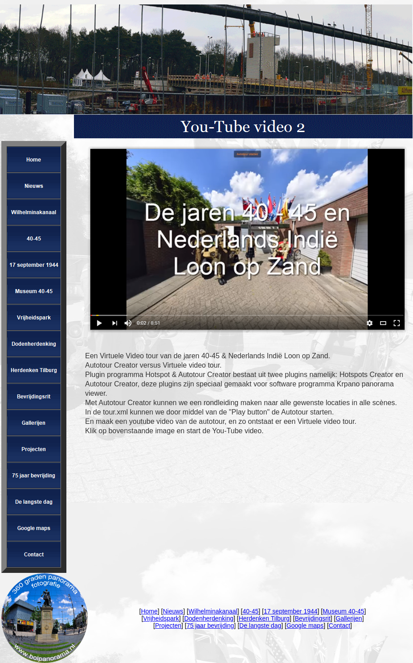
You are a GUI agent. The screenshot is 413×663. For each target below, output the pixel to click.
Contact (339, 625)
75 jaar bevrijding (210, 625)
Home (149, 611)
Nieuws (173, 611)
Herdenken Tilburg (264, 618)
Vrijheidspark (161, 618)
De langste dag (260, 625)
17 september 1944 (291, 611)
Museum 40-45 (343, 611)
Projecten (168, 625)
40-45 (250, 611)
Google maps (304, 625)
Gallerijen (349, 618)
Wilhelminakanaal (212, 611)
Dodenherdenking (208, 618)
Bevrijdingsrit (313, 618)
